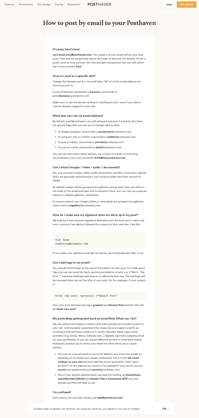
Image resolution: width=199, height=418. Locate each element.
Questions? (73, 4)
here (78, 66)
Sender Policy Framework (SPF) (109, 378)
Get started (186, 4)
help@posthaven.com (110, 397)
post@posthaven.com (79, 54)
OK (164, 408)
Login (169, 4)
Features (10, 4)
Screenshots (26, 4)
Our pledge (44, 4)
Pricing (59, 4)
